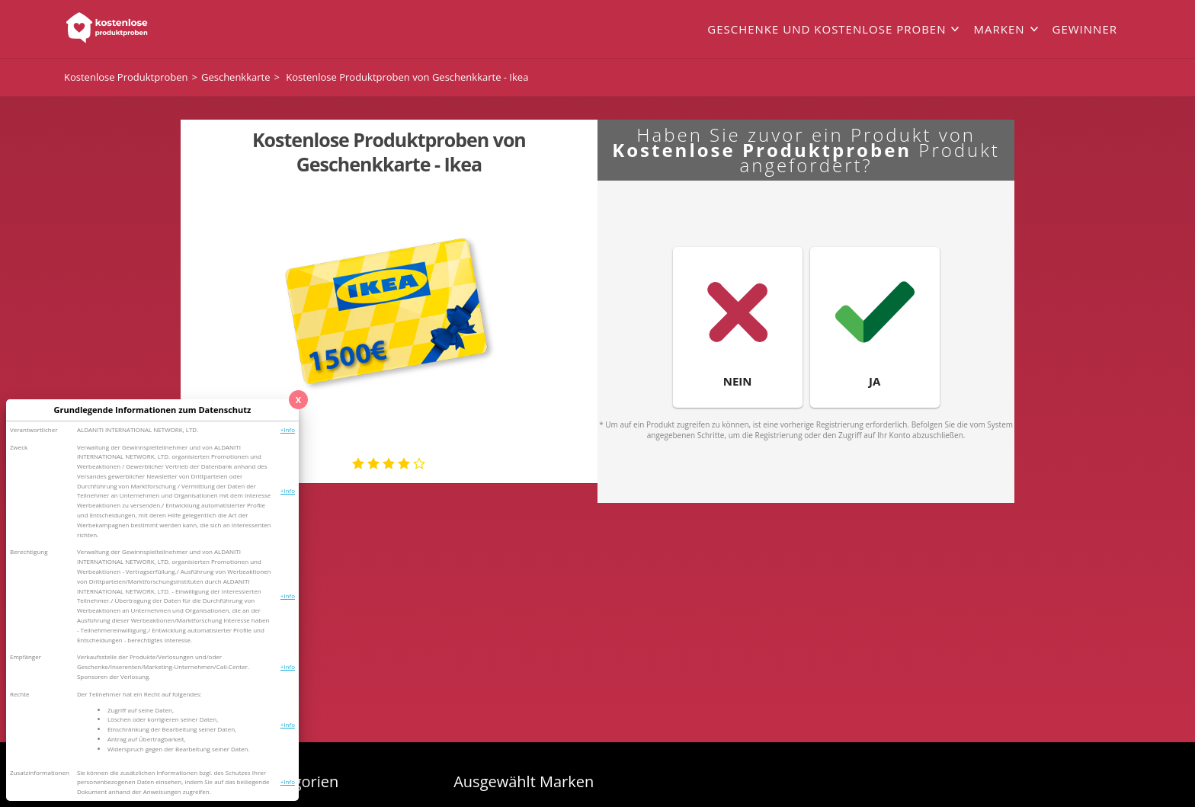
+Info (287, 429)
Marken (998, 29)
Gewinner (1084, 29)
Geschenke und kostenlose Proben (826, 29)
